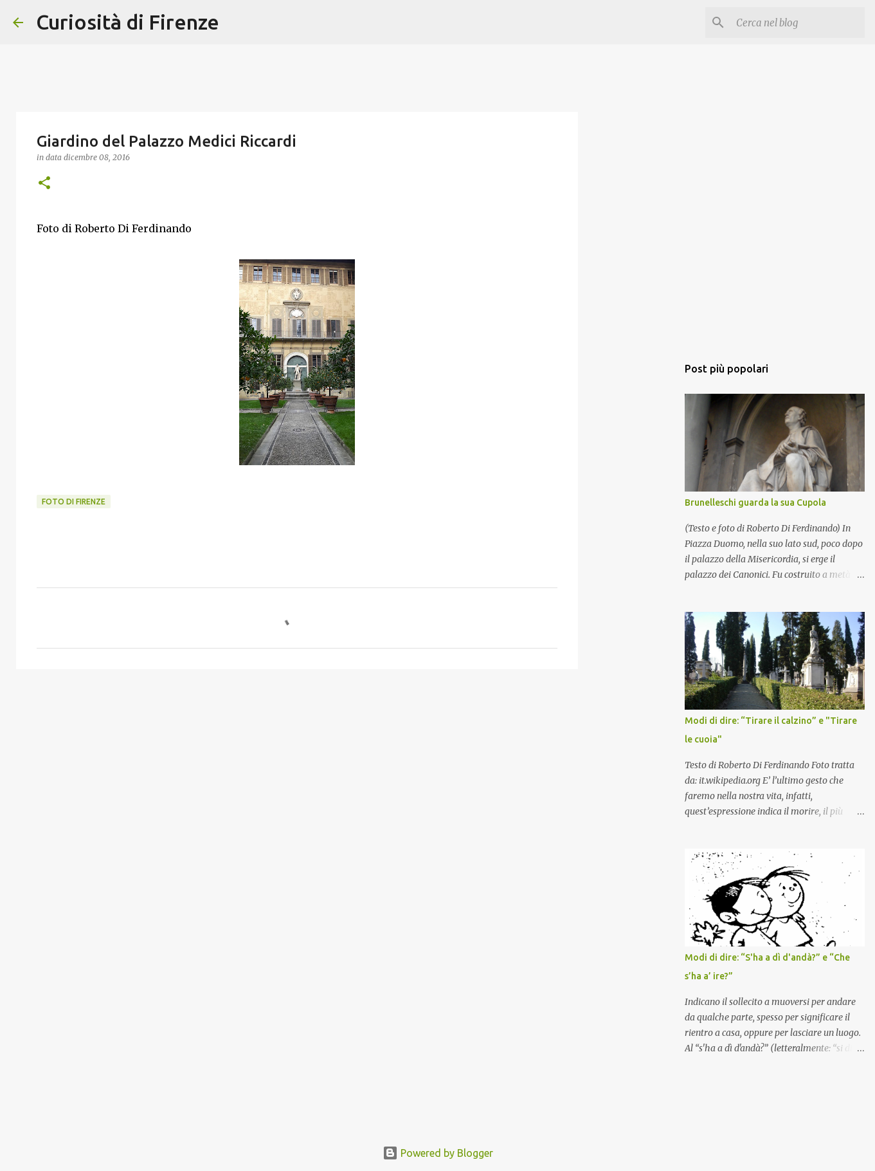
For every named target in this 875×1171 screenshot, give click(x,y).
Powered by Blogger (438, 1153)
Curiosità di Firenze (127, 21)
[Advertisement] (297, 778)
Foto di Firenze (73, 501)
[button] (44, 183)
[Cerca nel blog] (797, 22)
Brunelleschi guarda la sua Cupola (755, 502)
